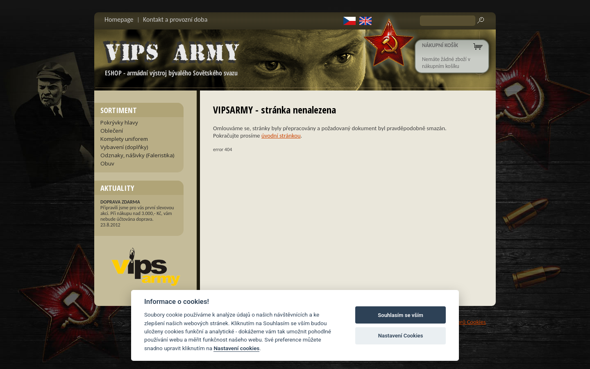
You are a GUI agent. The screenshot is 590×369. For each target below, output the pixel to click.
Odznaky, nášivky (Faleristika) (137, 155)
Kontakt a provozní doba (175, 19)
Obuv (107, 163)
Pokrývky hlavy (119, 122)
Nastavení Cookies (400, 336)
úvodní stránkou (281, 135)
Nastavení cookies (236, 348)
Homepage (119, 19)
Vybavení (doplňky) (124, 147)
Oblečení (111, 130)
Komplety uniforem (124, 139)
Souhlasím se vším (400, 315)
